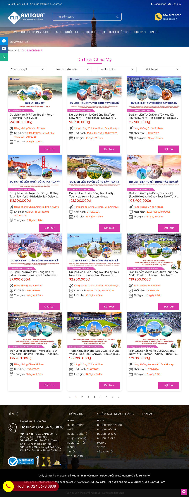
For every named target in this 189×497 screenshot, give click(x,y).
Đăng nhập (158, 4)
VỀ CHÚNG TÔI (19, 41)
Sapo (121, 492)
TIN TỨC (154, 32)
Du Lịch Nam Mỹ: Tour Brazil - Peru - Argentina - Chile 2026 (32, 116)
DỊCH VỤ (140, 32)
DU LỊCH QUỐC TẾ (66, 32)
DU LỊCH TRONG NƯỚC (36, 32)
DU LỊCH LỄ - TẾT (120, 32)
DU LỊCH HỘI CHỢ (93, 32)
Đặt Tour (49, 149)
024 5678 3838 (19, 4)
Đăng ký (174, 4)
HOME (14, 32)
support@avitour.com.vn (48, 4)
